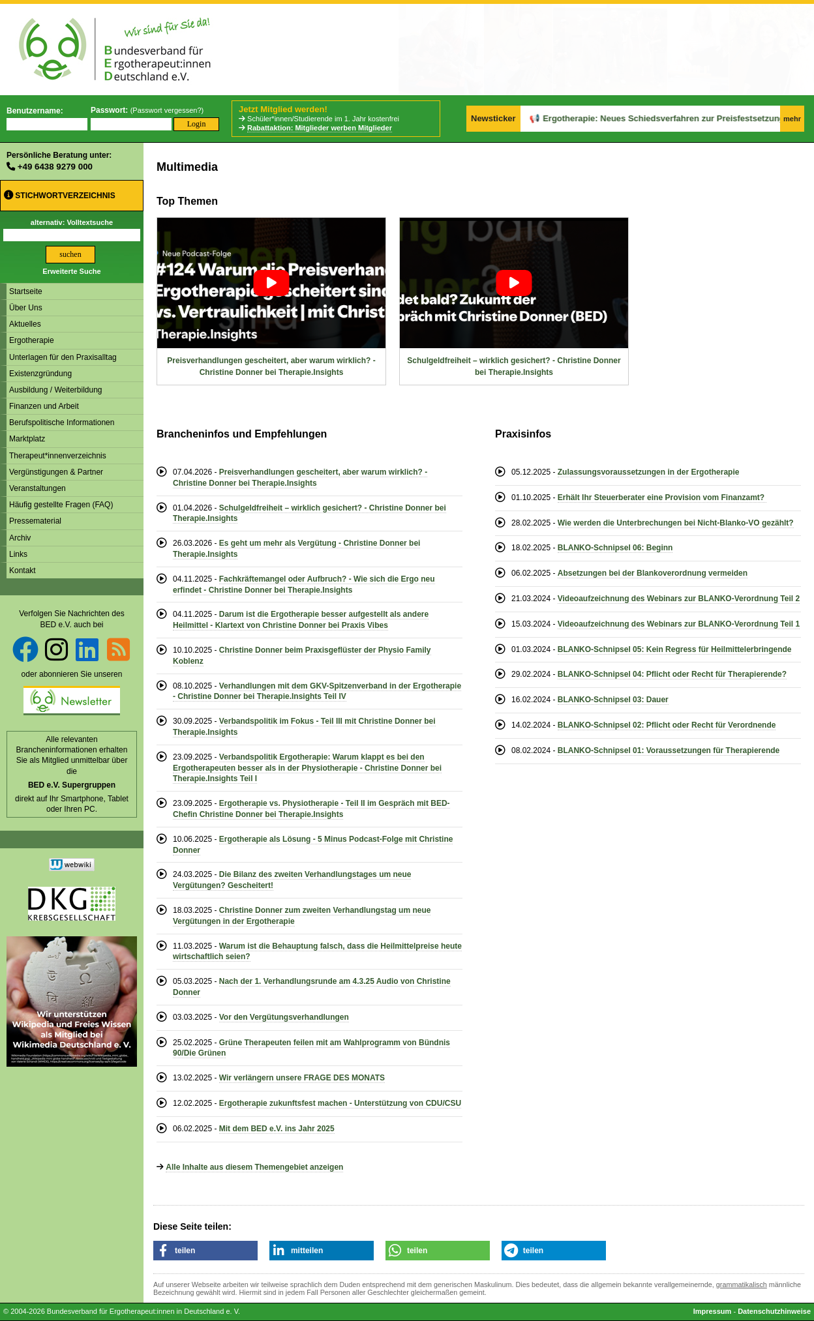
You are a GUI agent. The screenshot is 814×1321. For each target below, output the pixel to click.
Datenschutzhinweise (774, 1311)
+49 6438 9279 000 (55, 166)
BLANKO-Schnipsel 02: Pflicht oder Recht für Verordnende (667, 725)
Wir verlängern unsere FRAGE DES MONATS (302, 1077)
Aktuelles (25, 324)
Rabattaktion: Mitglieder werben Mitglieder (319, 128)
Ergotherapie (31, 340)
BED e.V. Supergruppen (71, 785)
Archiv (20, 537)
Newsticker (493, 118)
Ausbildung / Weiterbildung (55, 389)
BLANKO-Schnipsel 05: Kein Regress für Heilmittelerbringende (675, 649)
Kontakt (22, 570)
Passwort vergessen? (166, 110)
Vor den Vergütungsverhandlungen (284, 1017)
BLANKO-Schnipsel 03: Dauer (613, 699)
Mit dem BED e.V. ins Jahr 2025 (277, 1128)
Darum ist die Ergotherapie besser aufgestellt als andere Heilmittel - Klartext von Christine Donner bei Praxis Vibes (301, 620)
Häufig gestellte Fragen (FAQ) (61, 504)
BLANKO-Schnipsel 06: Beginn (615, 547)
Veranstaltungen (37, 488)
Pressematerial (35, 521)
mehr (792, 119)
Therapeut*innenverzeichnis (57, 455)
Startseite (25, 291)
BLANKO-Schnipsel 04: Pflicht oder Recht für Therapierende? (672, 674)
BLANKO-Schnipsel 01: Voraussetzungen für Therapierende (669, 750)
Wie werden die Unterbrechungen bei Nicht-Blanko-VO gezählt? (676, 522)
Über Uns (25, 307)
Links (18, 554)
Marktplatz (27, 438)
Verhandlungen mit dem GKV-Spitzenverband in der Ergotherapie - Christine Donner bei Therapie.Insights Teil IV (317, 691)
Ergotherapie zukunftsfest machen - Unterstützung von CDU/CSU (340, 1103)
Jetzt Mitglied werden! (283, 109)
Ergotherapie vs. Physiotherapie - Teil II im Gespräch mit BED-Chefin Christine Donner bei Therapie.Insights (311, 809)
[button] (205, 1250)
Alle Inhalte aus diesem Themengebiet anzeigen (254, 1167)
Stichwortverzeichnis (59, 195)
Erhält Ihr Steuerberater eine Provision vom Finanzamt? (662, 497)
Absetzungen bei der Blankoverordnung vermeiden (652, 573)
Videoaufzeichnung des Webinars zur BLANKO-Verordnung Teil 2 (679, 598)
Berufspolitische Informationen (61, 422)
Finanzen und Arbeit (44, 406)
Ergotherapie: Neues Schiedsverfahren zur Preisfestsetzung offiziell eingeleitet (647, 118)
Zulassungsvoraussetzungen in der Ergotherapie (649, 472)
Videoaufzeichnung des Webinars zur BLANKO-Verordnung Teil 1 (679, 624)
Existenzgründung (40, 373)
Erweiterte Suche (71, 271)
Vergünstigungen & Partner (56, 472)
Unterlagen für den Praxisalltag (63, 357)
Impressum (712, 1311)
